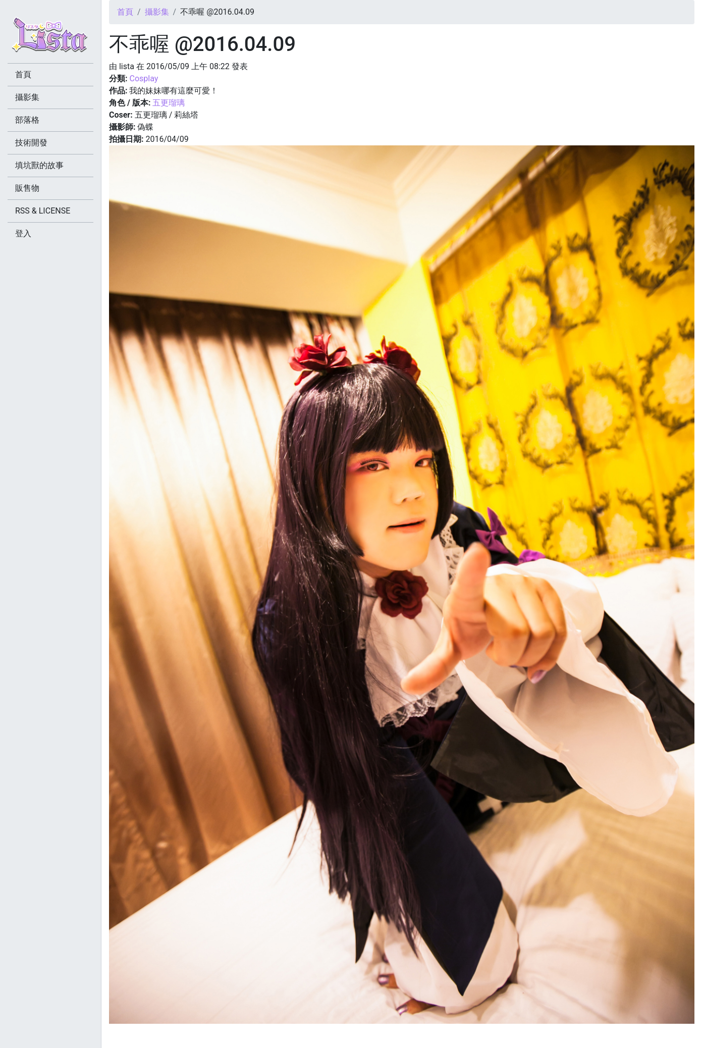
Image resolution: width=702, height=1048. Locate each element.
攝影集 (157, 12)
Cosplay (143, 78)
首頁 (125, 12)
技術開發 (31, 142)
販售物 (27, 188)
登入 (23, 233)
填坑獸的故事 (39, 165)
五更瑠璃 (168, 103)
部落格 (27, 120)
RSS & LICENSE (42, 211)
